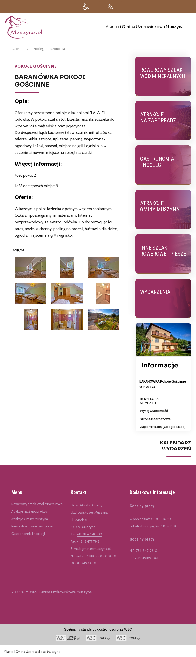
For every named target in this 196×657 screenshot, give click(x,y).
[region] (163, 464)
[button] (86, 6)
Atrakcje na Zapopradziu (29, 511)
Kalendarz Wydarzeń (175, 446)
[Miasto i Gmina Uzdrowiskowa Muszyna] (100, 27)
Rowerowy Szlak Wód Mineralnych (37, 504)
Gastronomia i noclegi (28, 533)
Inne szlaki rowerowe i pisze (32, 526)
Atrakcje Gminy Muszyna (29, 519)
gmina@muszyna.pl (96, 548)
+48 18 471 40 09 (89, 534)
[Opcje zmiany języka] (110, 6)
